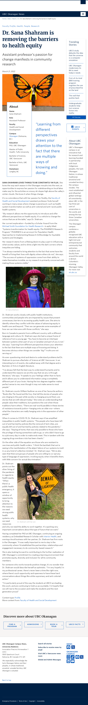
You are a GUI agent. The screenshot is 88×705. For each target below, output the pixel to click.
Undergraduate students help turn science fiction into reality (75, 108)
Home (4, 19)
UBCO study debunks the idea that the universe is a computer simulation (76, 55)
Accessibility (40, 701)
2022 (9, 19)
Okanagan (13, 136)
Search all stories (45, 644)
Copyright (32, 701)
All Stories (76, 117)
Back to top (7, 680)
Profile (17, 598)
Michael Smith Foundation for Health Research (22, 226)
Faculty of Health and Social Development (38, 600)
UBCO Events (76, 128)
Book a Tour (54, 625)
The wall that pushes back (74, 97)
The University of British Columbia (37, 4)
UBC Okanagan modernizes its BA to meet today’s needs (75, 69)
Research (35, 26)
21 (18, 19)
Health (20, 26)
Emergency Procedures (9, 701)
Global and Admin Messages (49, 660)
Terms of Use (23, 701)
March (14, 19)
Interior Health (50, 536)
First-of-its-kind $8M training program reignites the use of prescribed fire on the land (76, 84)
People (27, 26)
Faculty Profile (9, 26)
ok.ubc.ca (73, 272)
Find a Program (12, 625)
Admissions (33, 624)
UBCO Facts (74, 624)
